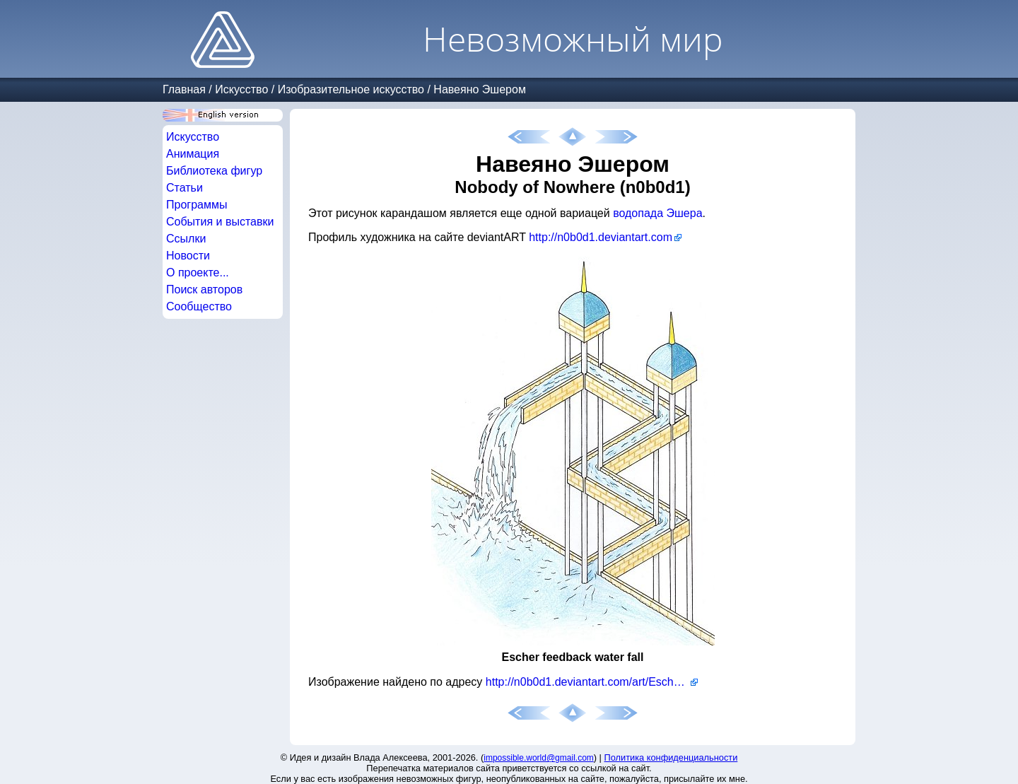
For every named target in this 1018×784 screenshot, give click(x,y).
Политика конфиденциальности (671, 757)
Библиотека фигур (214, 171)
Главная (184, 89)
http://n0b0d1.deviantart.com (600, 237)
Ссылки (186, 239)
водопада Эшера (657, 213)
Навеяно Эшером (479, 89)
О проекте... (197, 273)
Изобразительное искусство (351, 89)
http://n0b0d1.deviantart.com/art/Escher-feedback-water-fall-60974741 (592, 682)
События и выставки (220, 222)
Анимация (192, 154)
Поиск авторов (204, 289)
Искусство (241, 89)
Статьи (184, 188)
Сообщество (199, 306)
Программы (196, 205)
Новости (188, 256)
